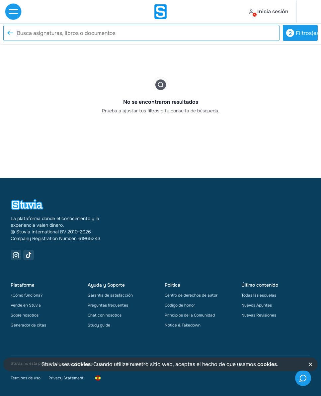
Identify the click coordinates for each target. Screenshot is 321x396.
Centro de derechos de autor (191, 295)
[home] (160, 11)
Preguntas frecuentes (108, 305)
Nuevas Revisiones (258, 315)
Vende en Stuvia (26, 305)
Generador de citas (28, 325)
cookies (81, 364)
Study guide (99, 325)
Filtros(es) (302, 33)
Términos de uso (25, 378)
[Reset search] (10, 33)
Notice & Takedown (183, 325)
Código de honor (180, 305)
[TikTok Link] (28, 255)
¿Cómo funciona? (26, 295)
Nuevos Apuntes (256, 305)
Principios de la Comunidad (190, 315)
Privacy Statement (65, 378)
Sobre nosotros (25, 315)
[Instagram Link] (16, 255)
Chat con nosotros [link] (104, 315)
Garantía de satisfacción (110, 295)
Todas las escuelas (258, 295)
